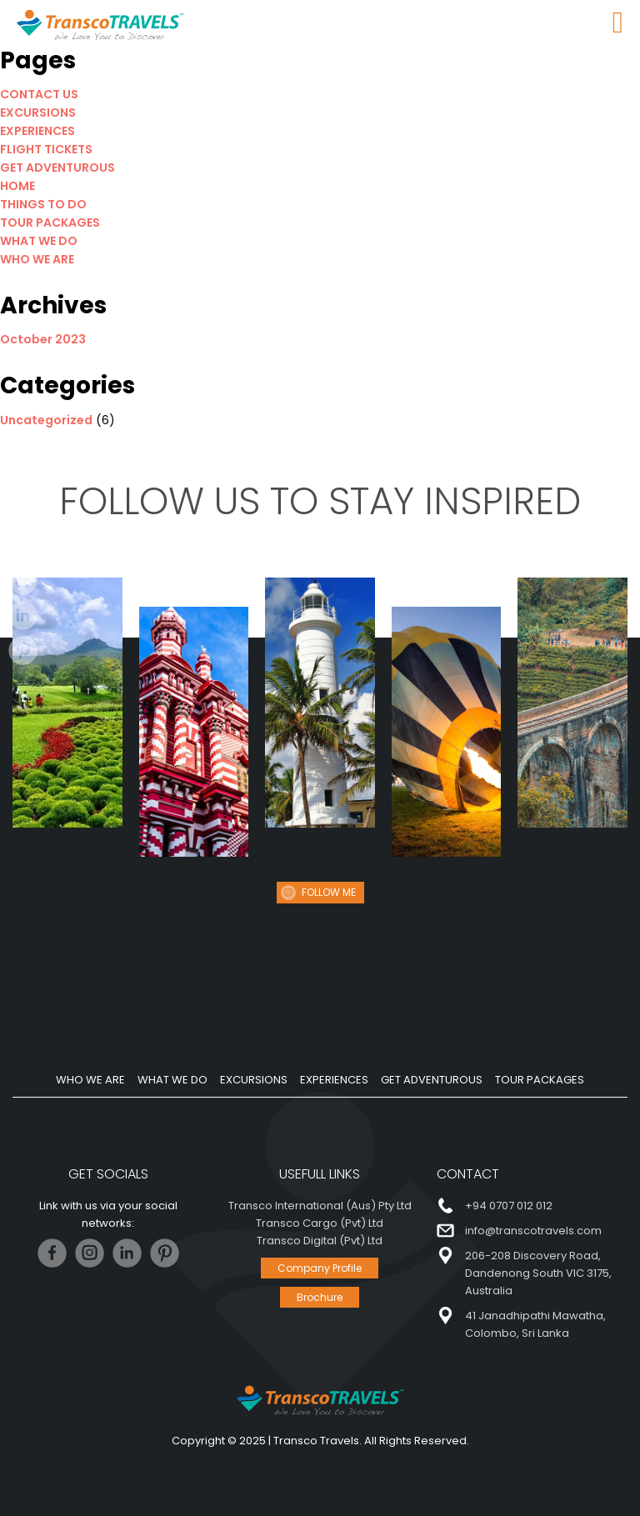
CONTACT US (39, 94)
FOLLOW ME (329, 892)
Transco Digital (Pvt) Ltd (319, 1240)
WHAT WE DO (39, 241)
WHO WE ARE (37, 259)
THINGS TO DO (43, 204)
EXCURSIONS (38, 112)
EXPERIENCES (37, 131)
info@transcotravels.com (533, 1230)
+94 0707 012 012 (508, 1205)
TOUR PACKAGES (50, 222)
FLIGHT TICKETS (46, 149)
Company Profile (320, 1268)
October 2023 (43, 339)
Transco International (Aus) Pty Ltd (320, 1205)
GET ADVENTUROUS (57, 167)
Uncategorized (46, 420)
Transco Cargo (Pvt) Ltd (319, 1223)
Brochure (319, 1297)
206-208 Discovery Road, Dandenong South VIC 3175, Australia (538, 1273)
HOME (17, 186)
